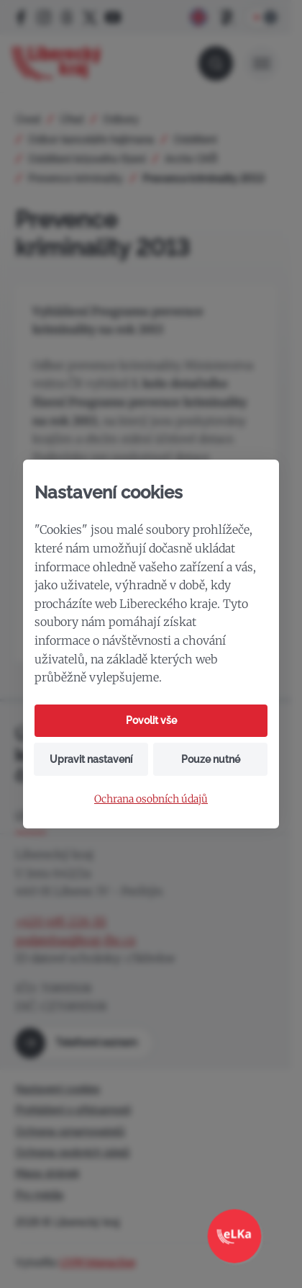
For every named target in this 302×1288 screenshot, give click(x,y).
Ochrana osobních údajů (151, 799)
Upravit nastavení (91, 759)
